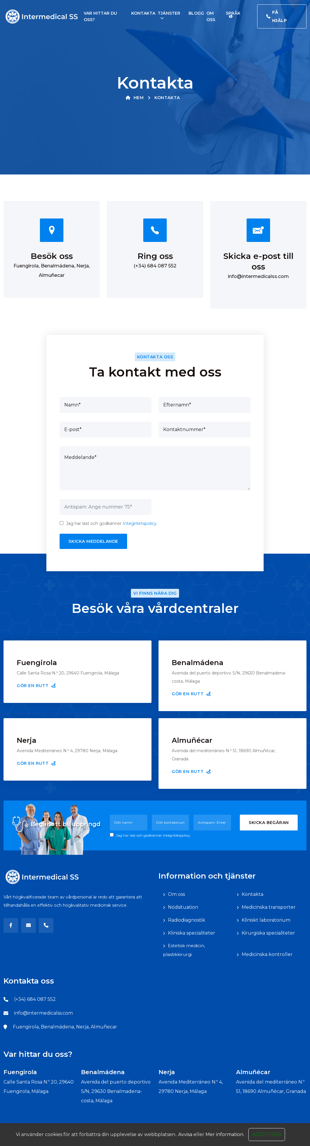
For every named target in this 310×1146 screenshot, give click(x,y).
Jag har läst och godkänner (108, 523)
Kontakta (143, 13)
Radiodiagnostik (186, 920)
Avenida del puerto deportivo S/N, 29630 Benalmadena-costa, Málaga (116, 1091)
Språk (233, 14)
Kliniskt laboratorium (266, 920)
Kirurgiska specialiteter (268, 933)
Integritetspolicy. (140, 523)
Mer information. (224, 1142)
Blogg (196, 13)
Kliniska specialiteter (191, 933)
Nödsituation (183, 907)
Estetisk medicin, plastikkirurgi (184, 950)
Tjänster (169, 13)
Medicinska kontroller (267, 954)
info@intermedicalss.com (258, 276)
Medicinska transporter (269, 907)
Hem (135, 97)
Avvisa (185, 1142)
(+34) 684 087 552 (155, 266)
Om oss (176, 894)
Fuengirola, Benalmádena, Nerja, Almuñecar (65, 1027)
